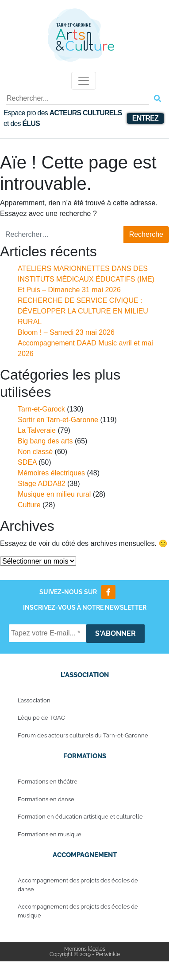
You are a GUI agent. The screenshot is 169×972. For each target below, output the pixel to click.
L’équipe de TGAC (41, 717)
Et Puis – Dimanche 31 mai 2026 (69, 290)
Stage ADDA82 (41, 483)
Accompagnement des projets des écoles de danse (78, 885)
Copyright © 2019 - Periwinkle (85, 954)
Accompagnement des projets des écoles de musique (78, 911)
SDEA (27, 462)
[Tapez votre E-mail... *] (47, 633)
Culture (29, 505)
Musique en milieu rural (54, 494)
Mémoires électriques (51, 473)
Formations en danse (46, 799)
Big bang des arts (45, 441)
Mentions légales (84, 949)
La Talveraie (37, 430)
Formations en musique (49, 834)
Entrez (145, 118)
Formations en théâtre (47, 781)
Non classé (35, 451)
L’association (34, 700)
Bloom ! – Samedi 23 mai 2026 (66, 332)
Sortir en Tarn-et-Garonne (58, 419)
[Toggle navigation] (83, 81)
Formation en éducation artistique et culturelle (80, 816)
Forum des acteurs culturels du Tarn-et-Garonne (83, 735)
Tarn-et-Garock (41, 409)
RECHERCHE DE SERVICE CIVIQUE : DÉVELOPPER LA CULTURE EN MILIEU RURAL (83, 311)
